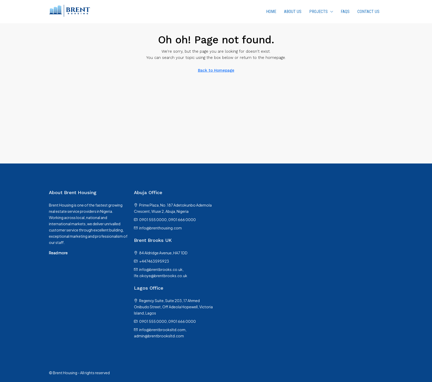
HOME (271, 11)
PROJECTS (318, 11)
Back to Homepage (216, 70)
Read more (58, 252)
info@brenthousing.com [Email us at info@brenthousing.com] (160, 228)
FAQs (345, 11)
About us (292, 11)
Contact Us (368, 11)
